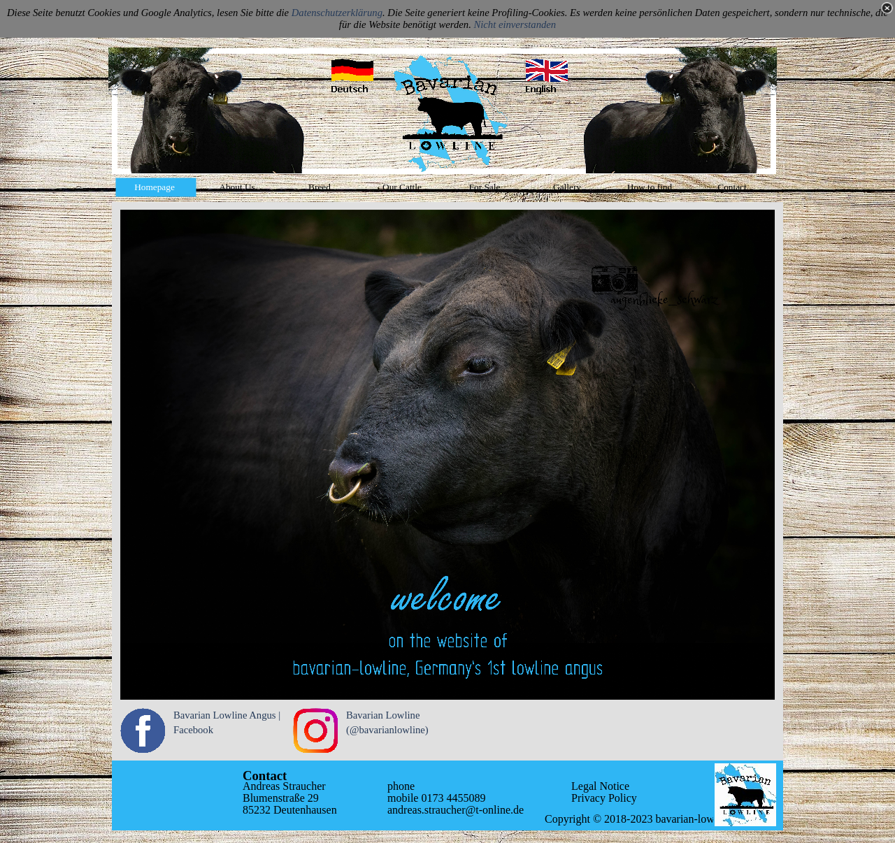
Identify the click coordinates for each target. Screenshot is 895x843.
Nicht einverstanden (515, 24)
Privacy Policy (604, 798)
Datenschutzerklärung (337, 12)
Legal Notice (600, 786)
